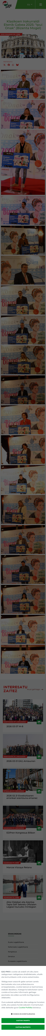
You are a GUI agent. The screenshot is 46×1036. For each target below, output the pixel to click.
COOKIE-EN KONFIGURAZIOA (23, 1014)
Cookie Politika (25, 1007)
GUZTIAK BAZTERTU (23, 1027)
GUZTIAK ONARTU (23, 1020)
